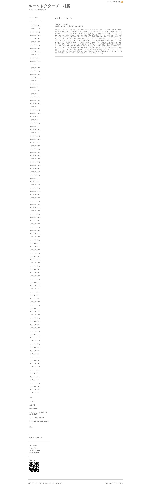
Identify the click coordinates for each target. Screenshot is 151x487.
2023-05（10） (35, 100)
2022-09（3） (35, 116)
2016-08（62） (35, 344)
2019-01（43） (35, 249)
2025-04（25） (35, 48)
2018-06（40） (35, 272)
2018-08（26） (35, 266)
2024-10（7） (35, 64)
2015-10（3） (35, 376)
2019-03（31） (35, 243)
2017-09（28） (35, 301)
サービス (32, 401)
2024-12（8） (35, 58)
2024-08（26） (35, 71)
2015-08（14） (35, 383)
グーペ (115, 483)
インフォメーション (35, 21)
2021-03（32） (35, 165)
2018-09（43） (35, 262)
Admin (121, 483)
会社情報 (32, 405)
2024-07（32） (35, 74)
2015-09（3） (35, 379)
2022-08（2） (35, 119)
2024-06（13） (35, 77)
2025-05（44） (35, 45)
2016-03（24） (35, 360)
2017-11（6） (35, 295)
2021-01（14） (35, 171)
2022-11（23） (35, 110)
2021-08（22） (35, 149)
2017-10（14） (35, 298)
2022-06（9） (35, 126)
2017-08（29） (35, 305)
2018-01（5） (35, 288)
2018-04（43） (35, 279)
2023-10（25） (35, 90)
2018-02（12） (35, 285)
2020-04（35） (35, 201)
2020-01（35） (35, 210)
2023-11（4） (35, 87)
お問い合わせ (33, 408)
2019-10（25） (35, 220)
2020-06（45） (35, 194)
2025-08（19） (35, 35)
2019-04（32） (35, 240)
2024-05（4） (35, 80)
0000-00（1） (35, 392)
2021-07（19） (35, 152)
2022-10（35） (35, 113)
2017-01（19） (35, 327)
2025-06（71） (35, 41)
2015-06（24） (35, 389)
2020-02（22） (35, 207)
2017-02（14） (35, 324)
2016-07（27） (35, 347)
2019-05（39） (35, 236)
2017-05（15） (35, 314)
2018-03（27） (35, 282)
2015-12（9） (35, 370)
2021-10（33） (35, 142)
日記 (30, 427)
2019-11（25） (35, 217)
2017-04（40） (35, 318)
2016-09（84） (35, 340)
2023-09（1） (35, 93)
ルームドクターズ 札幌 (49, 6)
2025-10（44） (35, 28)
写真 (30, 397)
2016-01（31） (35, 366)
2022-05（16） (35, 129)
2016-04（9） (35, 357)
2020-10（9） (35, 181)
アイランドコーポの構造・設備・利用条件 (38, 413)
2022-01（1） (35, 132)
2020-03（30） (35, 204)
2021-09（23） (35, 145)
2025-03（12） (35, 51)
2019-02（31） (35, 246)
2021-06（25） (35, 155)
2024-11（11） (35, 61)
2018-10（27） (35, 259)
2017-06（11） (35, 311)
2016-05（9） (35, 353)
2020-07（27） (35, 191)
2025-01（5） (35, 54)
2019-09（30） (35, 223)
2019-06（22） (35, 233)
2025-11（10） (35, 25)
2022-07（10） (35, 123)
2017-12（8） (35, 292)
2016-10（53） (35, 337)
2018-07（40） (35, 269)
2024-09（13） (35, 67)
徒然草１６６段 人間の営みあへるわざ (69, 26)
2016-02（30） (35, 363)
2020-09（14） (35, 184)
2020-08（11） (35, 188)
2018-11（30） (35, 256)
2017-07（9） (35, 308)
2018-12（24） (35, 253)
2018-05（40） (35, 275)
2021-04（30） (35, 162)
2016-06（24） (35, 350)
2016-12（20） (35, 331)
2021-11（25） (35, 139)
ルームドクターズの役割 (36, 418)
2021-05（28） (35, 158)
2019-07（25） (35, 230)
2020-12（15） (35, 175)
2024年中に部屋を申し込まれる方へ (39, 422)
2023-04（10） (35, 103)
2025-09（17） (35, 32)
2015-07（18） (35, 386)
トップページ (33, 17)
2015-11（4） (35, 373)
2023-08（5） (35, 97)
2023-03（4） (35, 106)
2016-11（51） (35, 334)
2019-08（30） (35, 227)
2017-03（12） (35, 321)
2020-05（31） (35, 197)
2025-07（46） (35, 38)
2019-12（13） (35, 214)
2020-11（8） (35, 178)
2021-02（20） (35, 168)
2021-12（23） (35, 136)
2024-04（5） (35, 84)
